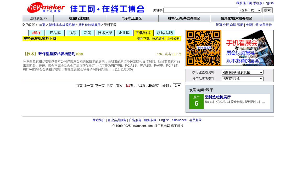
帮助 (240, 25)
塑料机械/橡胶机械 (62, 25)
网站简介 (98, 120)
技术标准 (158, 38)
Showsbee (179, 120)
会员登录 (265, 25)
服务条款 (150, 120)
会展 (226, 25)
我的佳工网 (244, 3)
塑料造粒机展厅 (89, 25)
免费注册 (252, 25)
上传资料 (173, 38)
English (268, 3)
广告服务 (135, 120)
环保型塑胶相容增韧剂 (56, 54)
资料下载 (143, 38)
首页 (42, 25)
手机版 (258, 3)
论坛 (233, 25)
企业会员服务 (117, 120)
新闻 (219, 25)
